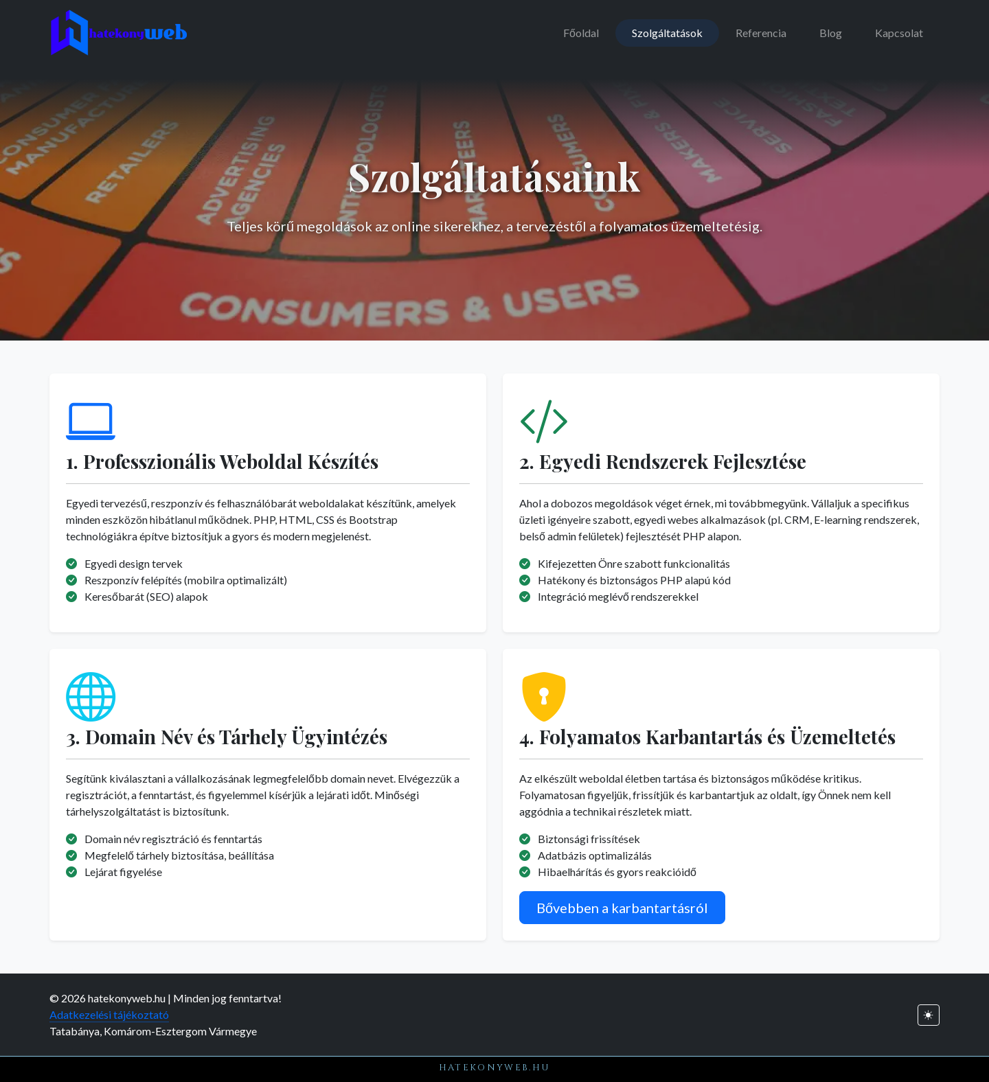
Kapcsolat (899, 32)
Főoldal (581, 32)
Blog (830, 32)
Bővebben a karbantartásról (622, 907)
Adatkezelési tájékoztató (109, 1014)
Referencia (761, 32)
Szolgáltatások (667, 32)
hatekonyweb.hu (495, 1067)
